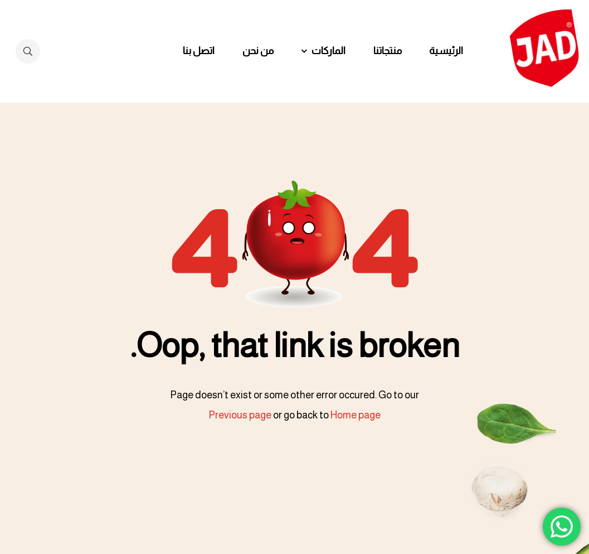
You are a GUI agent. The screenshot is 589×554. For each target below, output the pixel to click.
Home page (355, 415)
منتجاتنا (387, 50)
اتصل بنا (199, 50)
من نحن (258, 50)
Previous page (239, 415)
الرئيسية (446, 50)
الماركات (328, 50)
